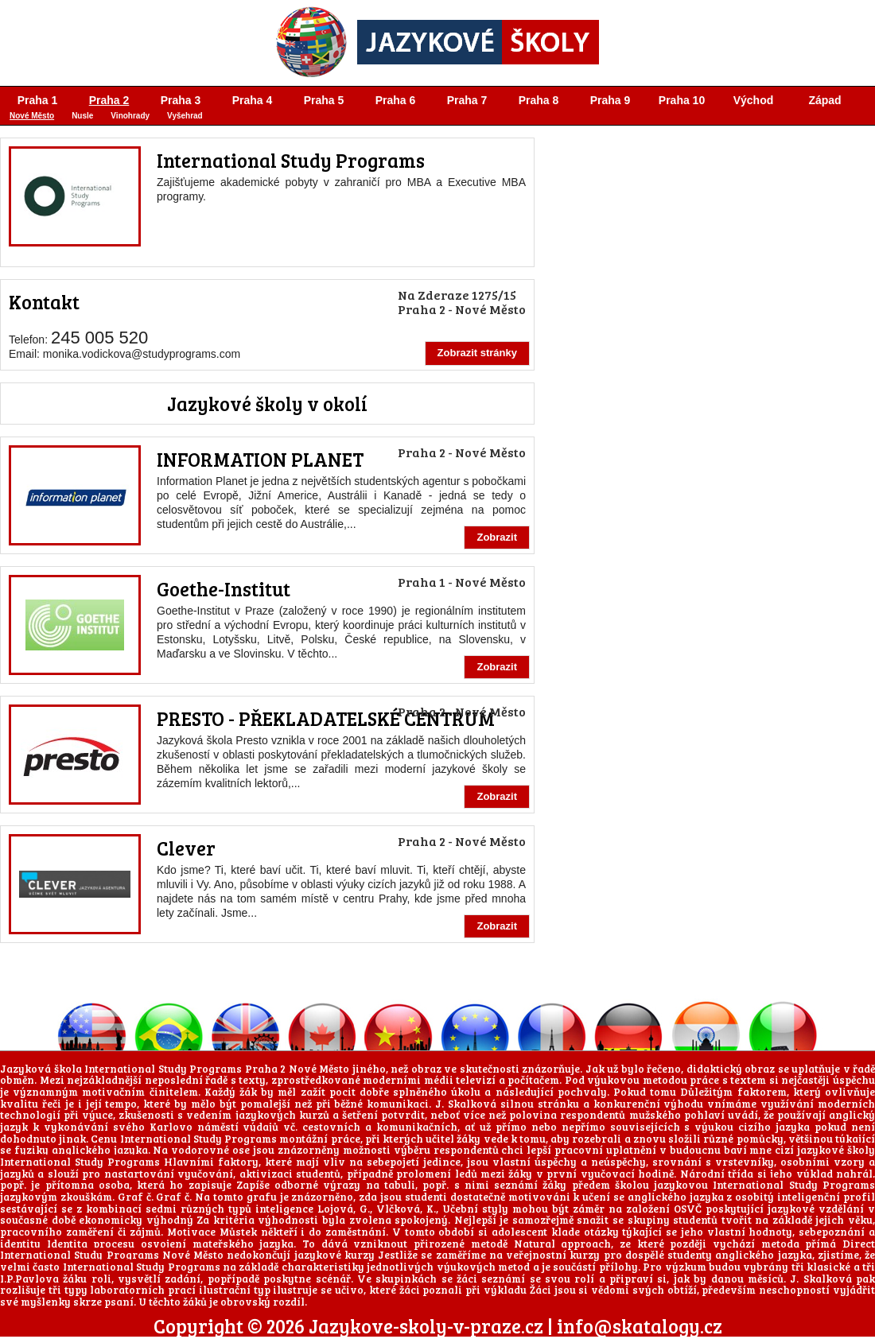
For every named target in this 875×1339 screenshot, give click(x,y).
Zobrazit (496, 537)
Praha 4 (252, 100)
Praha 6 (395, 100)
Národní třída (716, 1173)
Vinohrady (130, 115)
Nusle (82, 115)
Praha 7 (467, 100)
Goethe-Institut (223, 589)
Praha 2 (109, 100)
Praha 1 (38, 100)
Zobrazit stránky (477, 353)
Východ (753, 100)
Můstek (238, 1232)
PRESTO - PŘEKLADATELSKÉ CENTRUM (326, 718)
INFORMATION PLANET (260, 459)
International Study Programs (291, 160)
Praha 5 (324, 100)
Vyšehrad (185, 115)
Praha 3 (181, 100)
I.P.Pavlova (29, 1278)
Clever (186, 848)
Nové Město (32, 115)
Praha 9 (610, 100)
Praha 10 (682, 100)
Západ (824, 100)
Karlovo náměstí (194, 1127)
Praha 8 (539, 100)
